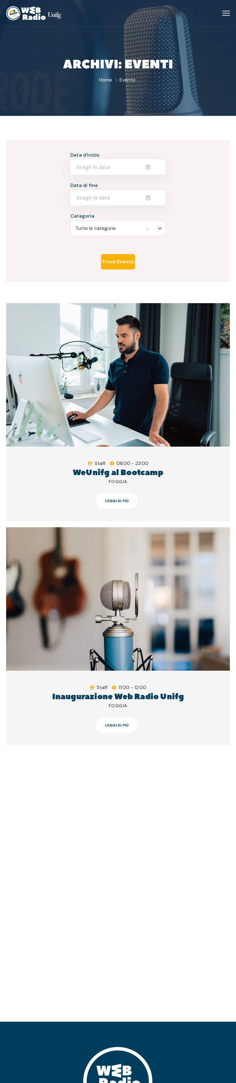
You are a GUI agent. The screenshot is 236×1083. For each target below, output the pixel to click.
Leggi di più (116, 500)
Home (105, 80)
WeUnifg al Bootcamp (118, 472)
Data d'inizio (85, 155)
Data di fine (84, 185)
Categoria (82, 216)
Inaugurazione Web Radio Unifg (118, 696)
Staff (100, 463)
